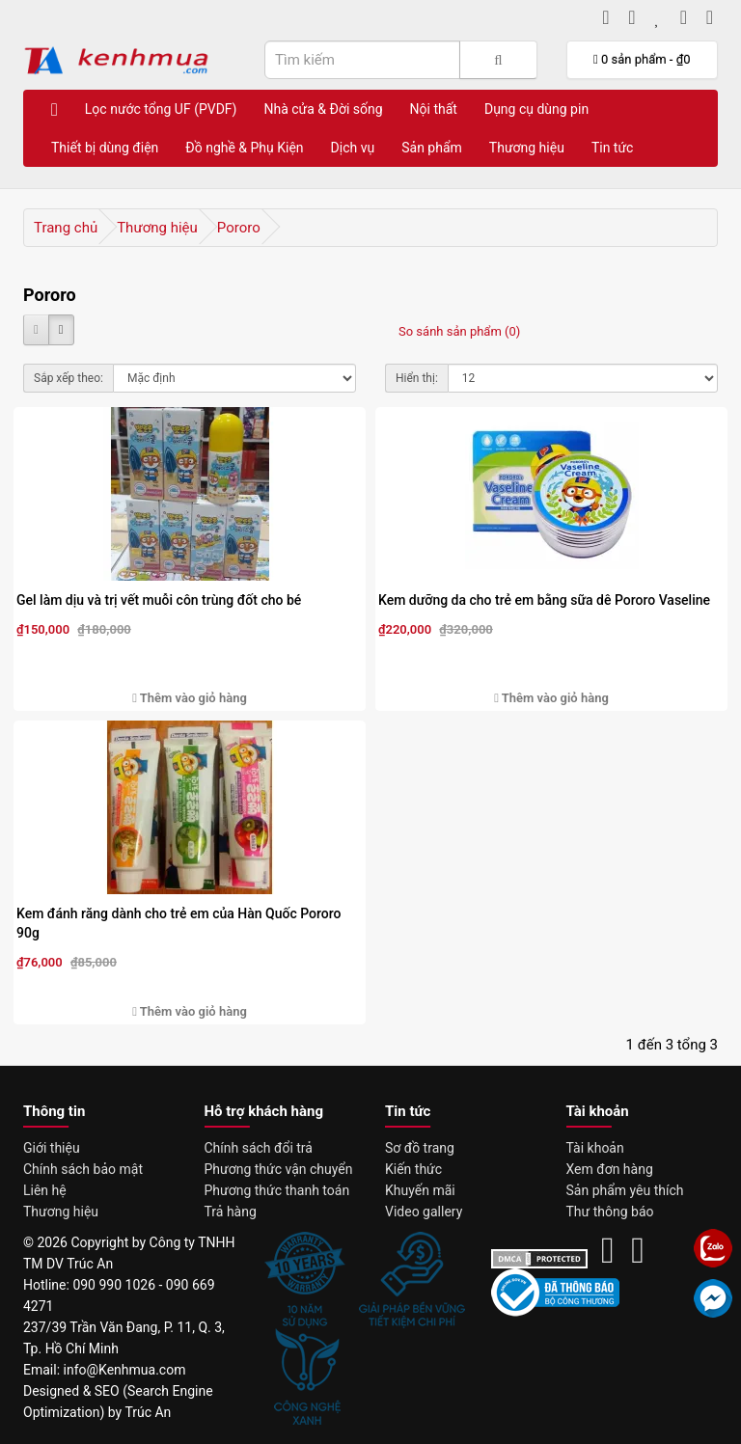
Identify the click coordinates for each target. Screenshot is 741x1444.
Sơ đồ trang (419, 1148)
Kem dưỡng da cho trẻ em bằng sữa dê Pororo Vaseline (544, 600)
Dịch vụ (353, 147)
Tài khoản (595, 1148)
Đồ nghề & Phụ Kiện (244, 147)
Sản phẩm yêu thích (625, 1190)
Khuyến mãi (420, 1190)
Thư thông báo (610, 1211)
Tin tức (612, 147)
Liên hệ (45, 1190)
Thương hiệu (526, 147)
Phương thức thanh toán (277, 1190)
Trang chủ (65, 227)
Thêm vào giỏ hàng (189, 698)
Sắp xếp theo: (68, 378)
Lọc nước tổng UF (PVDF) (161, 109)
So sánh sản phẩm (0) (459, 331)
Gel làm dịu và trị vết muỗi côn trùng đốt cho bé (158, 600)
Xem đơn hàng (609, 1169)
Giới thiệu (51, 1148)
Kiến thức (413, 1169)
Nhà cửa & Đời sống (322, 109)
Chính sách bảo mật (83, 1169)
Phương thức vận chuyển (279, 1169)
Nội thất (433, 109)
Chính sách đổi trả (259, 1148)
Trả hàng (231, 1211)
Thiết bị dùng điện (104, 147)
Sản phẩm (431, 147)
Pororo (239, 227)
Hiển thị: (417, 378)
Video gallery (423, 1211)
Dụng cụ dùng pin (536, 109)
